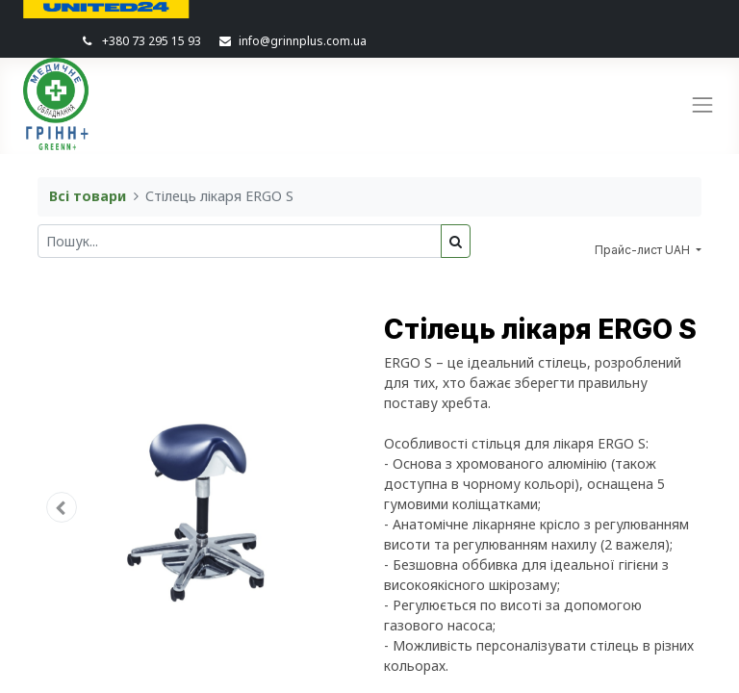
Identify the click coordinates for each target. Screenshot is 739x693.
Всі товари (87, 196)
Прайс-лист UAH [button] (644, 250)
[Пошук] (456, 241)
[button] (62, 507)
